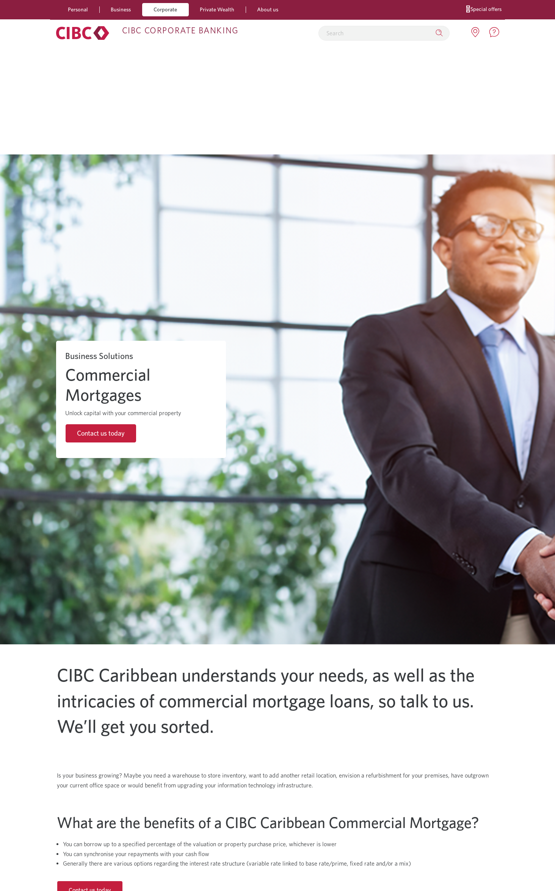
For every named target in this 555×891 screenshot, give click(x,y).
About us (267, 9)
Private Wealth (217, 9)
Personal (78, 9)
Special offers (484, 9)
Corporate (165, 9)
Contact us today (101, 433)
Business (121, 9)
